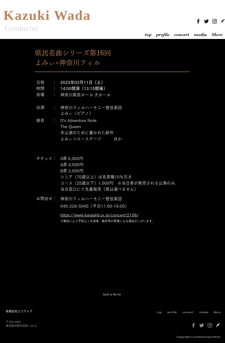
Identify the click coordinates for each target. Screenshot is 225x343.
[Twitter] (206, 21)
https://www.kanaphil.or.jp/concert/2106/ (99, 215)
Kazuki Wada (47, 15)
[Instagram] (215, 21)
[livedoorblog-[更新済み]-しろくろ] (218, 325)
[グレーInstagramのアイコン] (210, 325)
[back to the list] (112, 294)
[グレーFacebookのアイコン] (193, 325)
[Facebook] (198, 21)
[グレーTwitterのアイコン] (202, 325)
